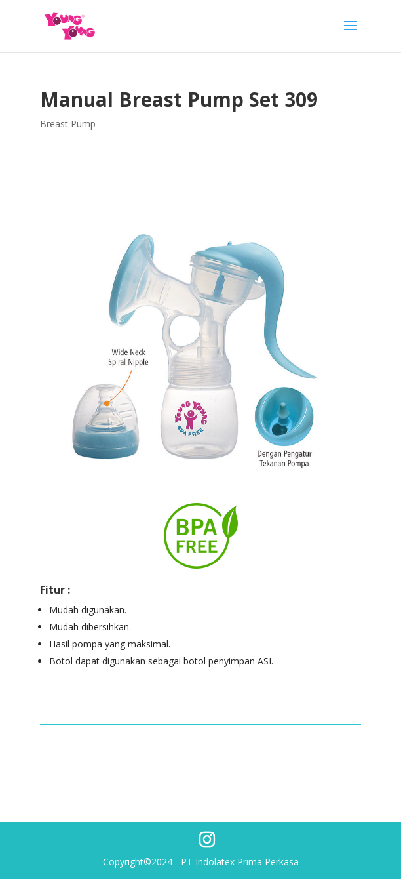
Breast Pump (68, 123)
